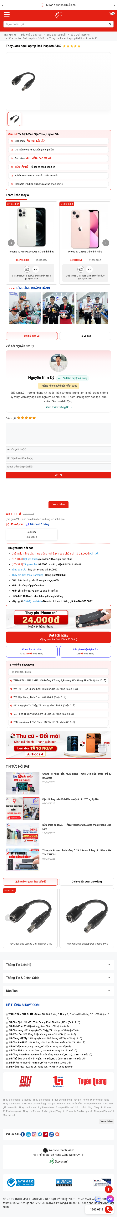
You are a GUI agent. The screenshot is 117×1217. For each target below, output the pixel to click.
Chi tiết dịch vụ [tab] (31, 336)
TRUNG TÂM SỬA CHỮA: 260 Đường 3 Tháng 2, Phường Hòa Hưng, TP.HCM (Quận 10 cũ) (59, 680)
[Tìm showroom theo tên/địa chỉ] (58, 671)
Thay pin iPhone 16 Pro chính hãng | (91, 1099)
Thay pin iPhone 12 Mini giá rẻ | (39, 1111)
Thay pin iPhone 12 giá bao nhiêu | (37, 1107)
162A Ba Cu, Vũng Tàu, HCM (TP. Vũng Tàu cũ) (40, 1066)
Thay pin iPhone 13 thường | (18, 1099)
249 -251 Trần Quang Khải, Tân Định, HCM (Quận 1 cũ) (44, 1022)
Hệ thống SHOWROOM (22, 1005)
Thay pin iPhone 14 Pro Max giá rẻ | (75, 1111)
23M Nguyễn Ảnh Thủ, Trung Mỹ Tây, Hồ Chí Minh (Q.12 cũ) (44, 722)
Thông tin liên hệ (58, 965)
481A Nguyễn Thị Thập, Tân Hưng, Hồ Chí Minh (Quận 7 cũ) (44, 705)
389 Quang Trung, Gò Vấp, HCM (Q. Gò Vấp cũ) (39, 1046)
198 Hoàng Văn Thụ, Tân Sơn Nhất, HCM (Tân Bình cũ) (46, 1042)
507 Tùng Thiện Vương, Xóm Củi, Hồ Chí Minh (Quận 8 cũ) (43, 714)
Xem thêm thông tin (57, 407)
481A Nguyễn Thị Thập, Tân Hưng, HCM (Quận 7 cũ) (43, 1030)
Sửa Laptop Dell (56, 34)
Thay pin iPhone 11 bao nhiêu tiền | (65, 1103)
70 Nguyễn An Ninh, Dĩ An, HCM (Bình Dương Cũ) (39, 1062)
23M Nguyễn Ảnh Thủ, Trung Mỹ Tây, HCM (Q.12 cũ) (45, 1038)
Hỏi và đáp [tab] (85, 336)
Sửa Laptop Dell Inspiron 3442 (26, 38)
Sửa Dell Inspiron (80, 34)
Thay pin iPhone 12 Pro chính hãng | (75, 1107)
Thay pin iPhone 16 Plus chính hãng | (52, 1099)
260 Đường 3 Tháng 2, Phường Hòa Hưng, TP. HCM (52, 1014)
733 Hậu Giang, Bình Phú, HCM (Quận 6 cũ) (38, 1026)
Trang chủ (10, 34)
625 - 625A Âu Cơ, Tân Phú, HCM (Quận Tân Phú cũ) (42, 1050)
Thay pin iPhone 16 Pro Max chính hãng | (24, 1103)
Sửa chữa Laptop (31, 34)
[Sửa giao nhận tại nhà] (85, 651)
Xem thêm (106, 1121)
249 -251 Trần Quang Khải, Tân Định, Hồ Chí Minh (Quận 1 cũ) (45, 689)
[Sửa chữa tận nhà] (32, 651)
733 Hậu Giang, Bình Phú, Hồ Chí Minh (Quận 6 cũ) (39, 697)
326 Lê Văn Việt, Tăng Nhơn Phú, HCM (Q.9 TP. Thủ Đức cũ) (50, 1054)
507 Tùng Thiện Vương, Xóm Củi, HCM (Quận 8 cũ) (42, 1034)
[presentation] (35, 488)
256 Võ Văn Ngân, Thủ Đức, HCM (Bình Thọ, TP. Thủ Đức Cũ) (46, 1058)
